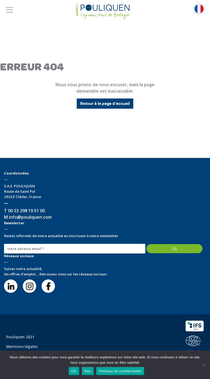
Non (87, 371)
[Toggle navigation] (9, 10)
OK (73, 371)
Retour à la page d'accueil (105, 103)
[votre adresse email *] (74, 248)
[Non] (203, 364)
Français (199, 8)
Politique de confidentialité (120, 371)
